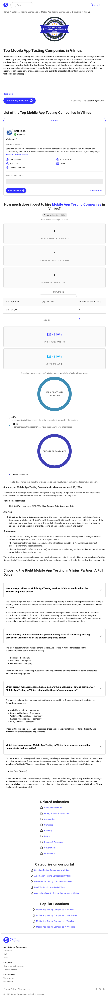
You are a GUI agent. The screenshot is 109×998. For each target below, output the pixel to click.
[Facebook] (104, 989)
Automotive (49, 819)
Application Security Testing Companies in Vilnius (56, 893)
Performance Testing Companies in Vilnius (53, 881)
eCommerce (49, 853)
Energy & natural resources (56, 813)
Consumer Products (53, 807)
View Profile (96, 190)
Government (50, 848)
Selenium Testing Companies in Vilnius (51, 870)
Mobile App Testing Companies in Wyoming (55, 927)
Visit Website (16, 190)
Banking (48, 830)
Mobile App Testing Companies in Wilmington (56, 915)
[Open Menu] (103, 5)
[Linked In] (96, 989)
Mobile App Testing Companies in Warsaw (55, 909)
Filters (54, 120)
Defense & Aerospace (53, 842)
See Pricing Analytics (20, 100)
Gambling (48, 825)
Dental (47, 836)
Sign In (95, 5)
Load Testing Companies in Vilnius (49, 887)
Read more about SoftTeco (18, 154)
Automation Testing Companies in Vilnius (53, 876)
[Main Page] (5, 5)
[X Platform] (100, 989)
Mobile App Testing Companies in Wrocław (55, 921)
